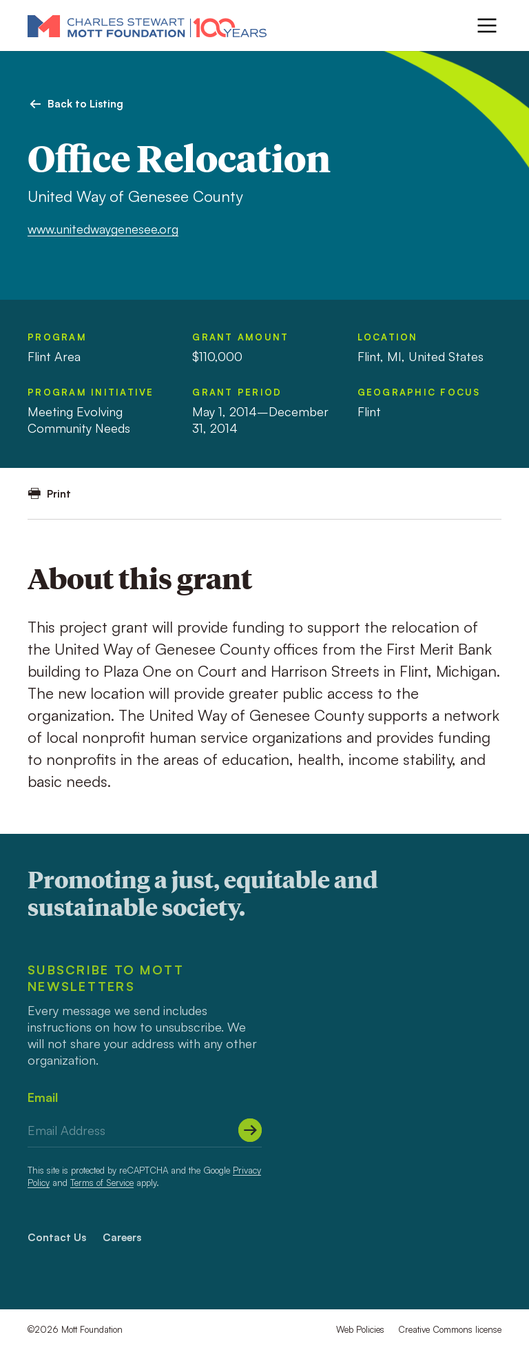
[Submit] (250, 1130)
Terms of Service (102, 1182)
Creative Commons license (449, 1329)
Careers (122, 1237)
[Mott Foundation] (147, 25)
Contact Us (57, 1237)
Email (43, 1097)
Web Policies (360, 1329)
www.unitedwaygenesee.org (103, 228)
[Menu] (487, 25)
